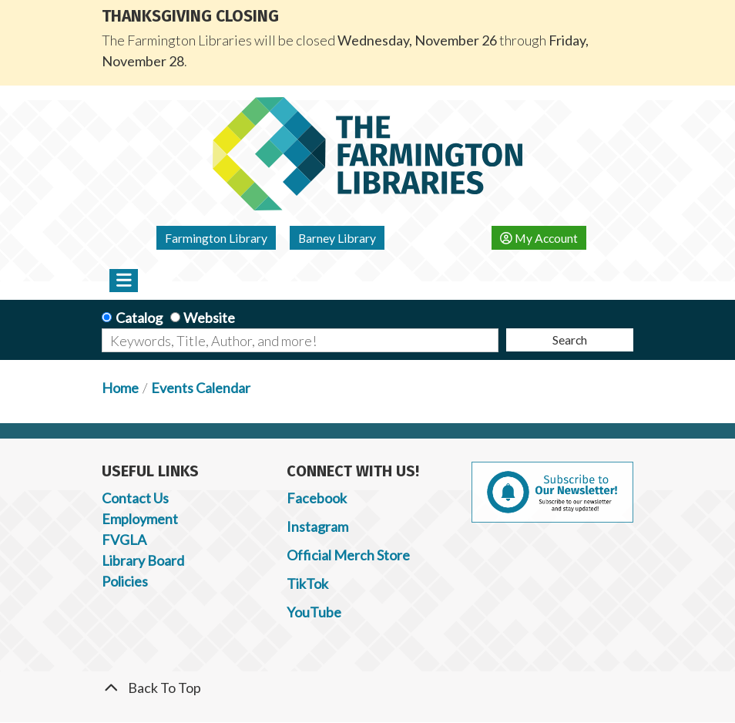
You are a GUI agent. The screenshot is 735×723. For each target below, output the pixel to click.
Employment (140, 518)
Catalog (139, 317)
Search (569, 339)
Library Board (143, 560)
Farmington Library (216, 237)
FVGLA (124, 539)
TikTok (307, 583)
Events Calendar (200, 387)
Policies (125, 581)
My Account (539, 237)
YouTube (314, 612)
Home (120, 387)
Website (209, 317)
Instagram (317, 526)
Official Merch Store (348, 554)
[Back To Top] (367, 688)
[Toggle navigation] (123, 280)
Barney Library (337, 237)
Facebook (317, 497)
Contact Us (135, 497)
